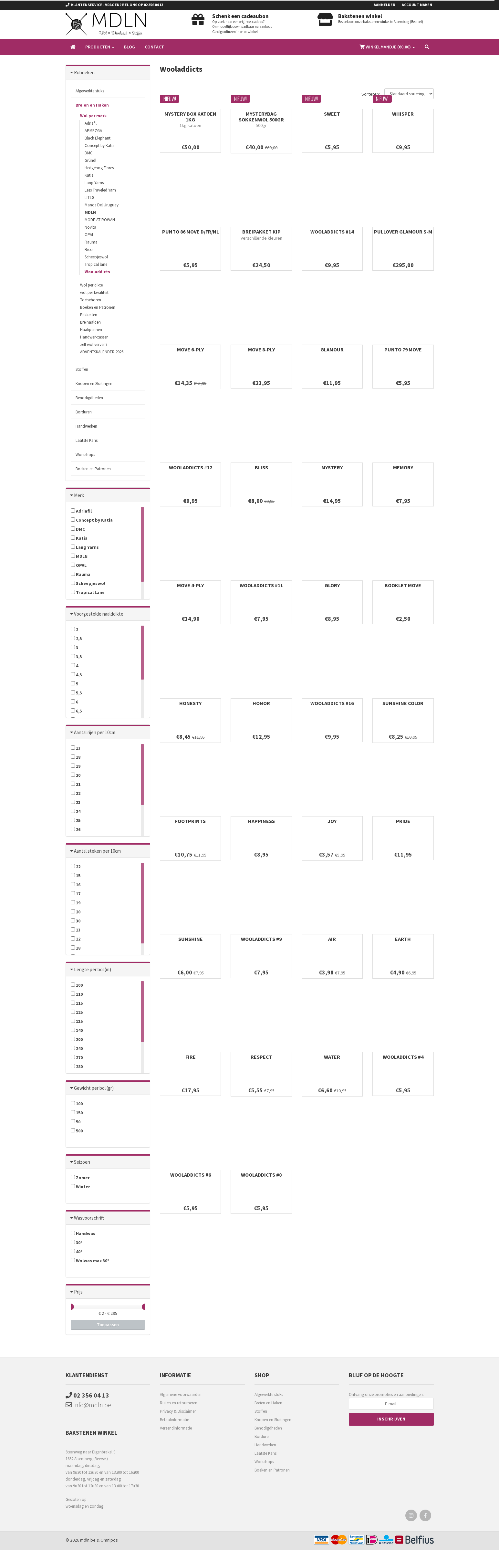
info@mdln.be (88, 1405)
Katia (89, 175)
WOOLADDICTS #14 (332, 231)
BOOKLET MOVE (403, 585)
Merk (79, 495)
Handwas (83, 1233)
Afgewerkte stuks (90, 91)
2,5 (76, 638)
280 (77, 1066)
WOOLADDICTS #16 (332, 703)
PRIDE (403, 821)
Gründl (90, 160)
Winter (80, 1187)
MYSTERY (332, 467)
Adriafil (91, 123)
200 (77, 1039)
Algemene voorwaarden (181, 1394)
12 (75, 939)
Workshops (85, 454)
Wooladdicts (97, 272)
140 (77, 1030)
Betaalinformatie (174, 1419)
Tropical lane (96, 264)
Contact (154, 47)
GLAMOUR (332, 349)
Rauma (91, 242)
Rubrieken (84, 72)
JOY (332, 821)
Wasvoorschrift (89, 1218)
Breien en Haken (92, 105)
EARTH (403, 939)
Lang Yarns (94, 182)
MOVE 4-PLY (190, 585)
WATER (332, 1057)
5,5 (76, 693)
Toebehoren (90, 300)
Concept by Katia (100, 145)
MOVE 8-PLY (261, 349)
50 (75, 1122)
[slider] (71, 1307)
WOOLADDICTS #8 (261, 1174)
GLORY (332, 585)
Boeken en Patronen (97, 307)
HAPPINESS (261, 821)
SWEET (332, 113)
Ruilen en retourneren (178, 1403)
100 (77, 985)
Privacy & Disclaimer (178, 1411)
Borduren (84, 412)
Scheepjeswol (96, 257)
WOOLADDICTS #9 (261, 939)
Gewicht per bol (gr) (94, 1088)
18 (75, 757)
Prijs (78, 1292)
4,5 (76, 675)
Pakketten (88, 314)
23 (75, 802)
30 (75, 921)
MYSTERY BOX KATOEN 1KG (190, 116)
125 (77, 1012)
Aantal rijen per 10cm (94, 732)
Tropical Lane (88, 592)
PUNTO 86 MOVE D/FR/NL (190, 231)
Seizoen (82, 1162)
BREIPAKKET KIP (261, 231)
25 (75, 820)
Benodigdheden (89, 398)
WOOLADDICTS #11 (261, 585)
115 (77, 1003)
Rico (89, 249)
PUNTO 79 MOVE (403, 349)
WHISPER (403, 113)
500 (77, 1131)
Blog (129, 47)
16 (75, 885)
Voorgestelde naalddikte (98, 614)
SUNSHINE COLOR (402, 703)
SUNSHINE (190, 939)
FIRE (190, 1057)
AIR (332, 939)
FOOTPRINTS (190, 821)
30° (76, 1242)
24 (75, 811)
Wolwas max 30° (90, 1261)
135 (77, 1021)
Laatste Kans (87, 440)
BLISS (261, 467)
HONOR (261, 703)
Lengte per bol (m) (92, 969)
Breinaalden (90, 322)
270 (77, 1057)
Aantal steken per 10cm (97, 851)
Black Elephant (97, 138)
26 (75, 829)
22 (75, 793)
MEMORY (403, 467)
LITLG (89, 197)
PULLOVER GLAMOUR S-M (403, 231)
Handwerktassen (94, 337)
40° (76, 1251)
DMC (89, 153)
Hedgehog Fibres (99, 168)
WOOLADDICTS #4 (403, 1057)
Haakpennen (91, 329)
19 (75, 766)
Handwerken (86, 426)
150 (77, 1113)
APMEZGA (93, 130)
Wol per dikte (91, 285)
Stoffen (82, 369)
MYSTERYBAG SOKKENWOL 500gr (261, 116)
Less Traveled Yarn (100, 190)
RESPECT (261, 1057)
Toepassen (108, 1324)
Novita (90, 227)
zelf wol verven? (94, 344)
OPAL (89, 234)
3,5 (76, 657)
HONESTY (190, 703)
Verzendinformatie (176, 1428)
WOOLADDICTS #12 (190, 467)
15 (75, 876)
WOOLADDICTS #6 (190, 1174)
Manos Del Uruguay (102, 205)
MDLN (90, 212)
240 (77, 1048)
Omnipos (109, 1540)
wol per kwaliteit (94, 292)
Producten (99, 47)
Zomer (80, 1178)
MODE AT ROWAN (100, 220)
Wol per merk (93, 116)
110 (77, 994)
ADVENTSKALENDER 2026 (101, 352)
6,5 (76, 711)
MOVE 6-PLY (190, 349)
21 (75, 784)
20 (75, 775)
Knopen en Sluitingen (94, 383)
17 (75, 894)
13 (75, 748)
